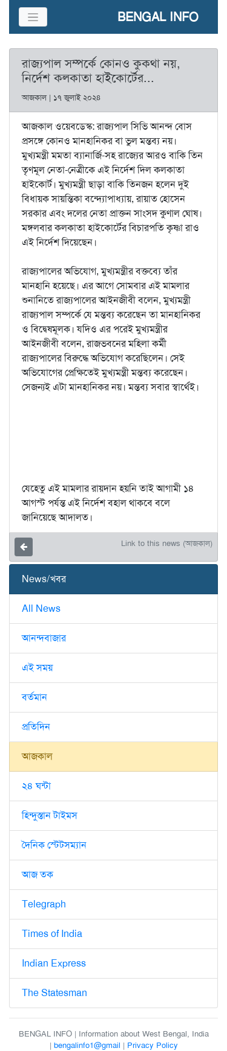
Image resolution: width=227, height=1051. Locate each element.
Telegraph (44, 904)
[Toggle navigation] (33, 17)
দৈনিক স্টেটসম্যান (54, 845)
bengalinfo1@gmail (87, 1045)
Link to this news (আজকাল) (166, 543)
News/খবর (44, 579)
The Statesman (54, 992)
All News (41, 608)
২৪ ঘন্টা (36, 786)
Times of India (52, 933)
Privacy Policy (152, 1045)
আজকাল (37, 756)
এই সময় (37, 667)
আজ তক (37, 874)
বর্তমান (34, 697)
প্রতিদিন (36, 726)
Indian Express (54, 963)
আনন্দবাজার (44, 638)
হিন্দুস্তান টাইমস (49, 815)
